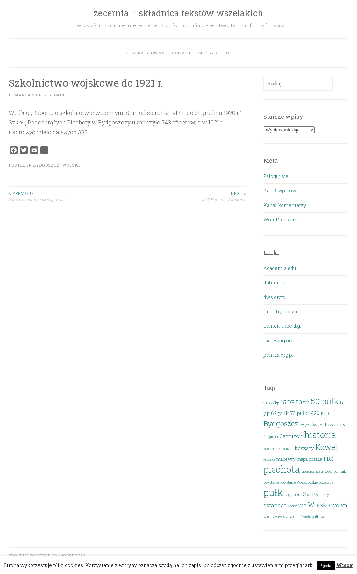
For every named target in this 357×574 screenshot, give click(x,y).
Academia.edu (279, 268)
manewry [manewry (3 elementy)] (286, 459)
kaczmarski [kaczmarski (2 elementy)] (272, 448)
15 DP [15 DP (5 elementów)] (288, 402)
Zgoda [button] (325, 565)
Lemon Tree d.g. (282, 325)
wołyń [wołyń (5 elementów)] (339, 505)
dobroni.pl (275, 282)
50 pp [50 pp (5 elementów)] (303, 402)
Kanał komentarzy (284, 205)
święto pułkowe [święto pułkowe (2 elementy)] (313, 516)
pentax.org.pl (278, 354)
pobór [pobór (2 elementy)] (328, 471)
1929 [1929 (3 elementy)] (325, 413)
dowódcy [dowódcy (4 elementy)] (334, 424)
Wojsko (71, 164)
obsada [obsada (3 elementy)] (315, 459)
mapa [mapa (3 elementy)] (302, 459)
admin (56, 94)
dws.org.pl (275, 297)
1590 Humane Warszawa (186, 196)
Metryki (208, 52)
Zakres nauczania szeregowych (68, 196)
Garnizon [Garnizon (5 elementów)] (291, 436)
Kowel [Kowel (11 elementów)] (326, 447)
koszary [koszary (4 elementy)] (304, 448)
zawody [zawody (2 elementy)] (281, 516)
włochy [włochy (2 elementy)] (268, 516)
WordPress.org (280, 219)
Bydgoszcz (46, 164)
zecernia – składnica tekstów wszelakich (178, 12)
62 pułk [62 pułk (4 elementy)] (280, 413)
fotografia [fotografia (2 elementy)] (270, 437)
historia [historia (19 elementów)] (320, 435)
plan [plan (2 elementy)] (319, 471)
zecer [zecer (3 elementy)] (294, 516)
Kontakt (180, 52)
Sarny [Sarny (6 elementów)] (311, 494)
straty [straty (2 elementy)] (324, 495)
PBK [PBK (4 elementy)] (328, 459)
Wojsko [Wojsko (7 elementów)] (319, 504)
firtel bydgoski (280, 311)
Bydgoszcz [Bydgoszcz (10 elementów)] (280, 423)
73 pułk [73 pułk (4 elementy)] (299, 413)
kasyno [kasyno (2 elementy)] (287, 448)
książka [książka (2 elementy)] (269, 459)
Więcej (344, 565)
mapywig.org (278, 340)
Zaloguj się (275, 176)
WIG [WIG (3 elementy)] (302, 505)
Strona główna (145, 52)
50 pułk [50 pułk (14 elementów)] (325, 401)
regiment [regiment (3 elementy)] (293, 494)
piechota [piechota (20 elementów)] (281, 469)
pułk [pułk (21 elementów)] (273, 492)
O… (229, 52)
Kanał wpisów (279, 190)
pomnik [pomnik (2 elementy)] (340, 471)
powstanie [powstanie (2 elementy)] (271, 482)
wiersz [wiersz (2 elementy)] (292, 506)
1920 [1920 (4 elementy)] (314, 413)
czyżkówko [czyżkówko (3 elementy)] (311, 425)
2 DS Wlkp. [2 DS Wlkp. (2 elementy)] (271, 403)
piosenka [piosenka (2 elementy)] (308, 471)
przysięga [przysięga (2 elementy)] (326, 482)
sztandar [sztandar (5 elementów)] (274, 505)
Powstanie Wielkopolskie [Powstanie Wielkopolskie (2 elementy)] (299, 482)
